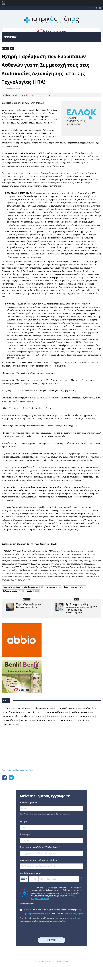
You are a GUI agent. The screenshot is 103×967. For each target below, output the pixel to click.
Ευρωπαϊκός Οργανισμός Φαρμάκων (23, 587)
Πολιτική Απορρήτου (74, 914)
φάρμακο (85, 720)
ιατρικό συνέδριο (56, 712)
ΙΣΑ (40, 716)
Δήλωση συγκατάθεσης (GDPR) (37, 914)
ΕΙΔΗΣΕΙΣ (5, 48)
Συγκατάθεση (26, 904)
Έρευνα (53, 716)
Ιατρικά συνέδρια (14, 712)
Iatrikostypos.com (52, 740)
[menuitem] (3, 3)
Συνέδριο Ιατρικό (81, 712)
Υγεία (33, 591)
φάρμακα (68, 720)
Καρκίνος (53, 587)
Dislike (26, 95)
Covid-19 (28, 720)
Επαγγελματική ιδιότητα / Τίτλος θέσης (39, 847)
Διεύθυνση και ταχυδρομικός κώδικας (39, 860)
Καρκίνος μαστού (74, 587)
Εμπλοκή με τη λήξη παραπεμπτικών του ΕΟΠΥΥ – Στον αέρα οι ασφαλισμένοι (81, 608)
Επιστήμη (10, 724)
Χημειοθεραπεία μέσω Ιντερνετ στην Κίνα (28, 605)
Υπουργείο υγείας (69, 708)
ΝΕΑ (12, 48)
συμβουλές (91, 708)
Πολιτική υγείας (13, 591)
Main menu (10, 37)
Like (16, 95)
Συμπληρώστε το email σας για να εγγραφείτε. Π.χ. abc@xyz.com (45, 814)
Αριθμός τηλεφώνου (30, 873)
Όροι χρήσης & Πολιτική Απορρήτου (17, 770)
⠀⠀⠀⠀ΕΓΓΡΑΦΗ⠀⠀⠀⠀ (51, 940)
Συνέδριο (35, 712)
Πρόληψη (24, 708)
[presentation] (40, 930)
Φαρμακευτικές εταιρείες (18, 716)
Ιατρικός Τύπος (47, 720)
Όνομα (23, 821)
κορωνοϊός (11, 720)
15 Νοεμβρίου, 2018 (12, 88)
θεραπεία (69, 716)
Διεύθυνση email (28, 802)
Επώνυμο (25, 834)
